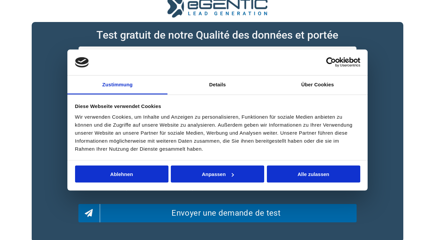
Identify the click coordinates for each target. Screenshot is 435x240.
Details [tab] (217, 84)
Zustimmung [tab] (117, 84)
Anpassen (218, 174)
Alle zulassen (313, 174)
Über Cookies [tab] (317, 84)
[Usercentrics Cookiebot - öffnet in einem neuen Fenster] (331, 62)
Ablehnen (121, 174)
